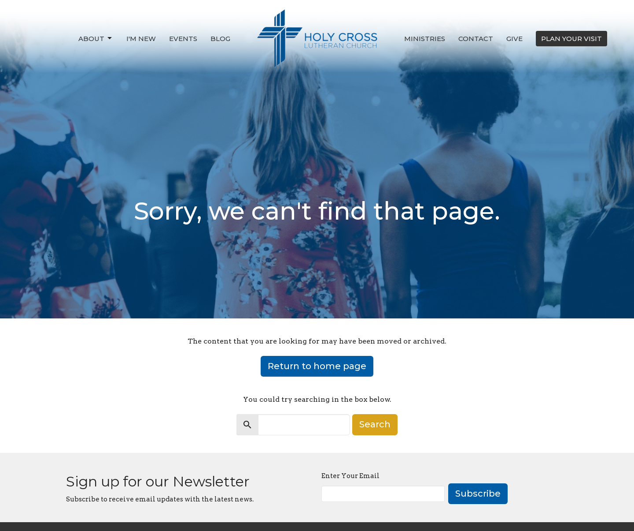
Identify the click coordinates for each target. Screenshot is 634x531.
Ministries (424, 38)
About (95, 38)
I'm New (141, 38)
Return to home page (317, 366)
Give (514, 38)
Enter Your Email (350, 476)
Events (183, 38)
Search (375, 424)
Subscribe (478, 493)
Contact (475, 38)
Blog (220, 38)
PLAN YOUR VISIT (571, 38)
